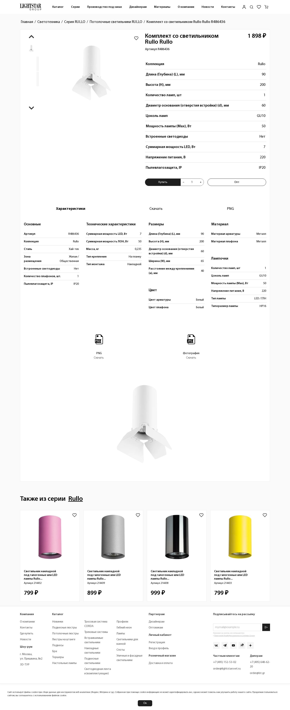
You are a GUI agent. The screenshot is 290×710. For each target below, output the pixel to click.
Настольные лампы (64, 663)
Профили (122, 621)
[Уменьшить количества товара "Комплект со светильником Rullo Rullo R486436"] (183, 182)
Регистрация (157, 642)
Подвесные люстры (64, 627)
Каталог (58, 7)
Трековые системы (96, 632)
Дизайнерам (138, 7)
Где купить (26, 633)
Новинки (57, 621)
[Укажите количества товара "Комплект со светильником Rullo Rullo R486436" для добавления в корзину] (192, 182)
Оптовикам (156, 627)
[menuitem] (58, 7)
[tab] (70, 208)
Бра (54, 651)
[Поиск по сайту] (251, 7)
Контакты (228, 7)
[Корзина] (266, 7)
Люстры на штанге (63, 639)
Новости (208, 7)
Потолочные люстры (65, 633)
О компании (186, 7)
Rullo (261, 64)
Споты (121, 649)
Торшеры (58, 657)
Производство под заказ (104, 7)
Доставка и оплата (161, 663)
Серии (75, 7)
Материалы (162, 7)
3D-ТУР (24, 664)
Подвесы (57, 645)
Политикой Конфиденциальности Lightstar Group (234, 636)
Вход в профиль (159, 648)
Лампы (121, 633)
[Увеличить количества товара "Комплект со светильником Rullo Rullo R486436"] (201, 182)
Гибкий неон (124, 627)
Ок (145, 703)
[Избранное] (259, 7)
